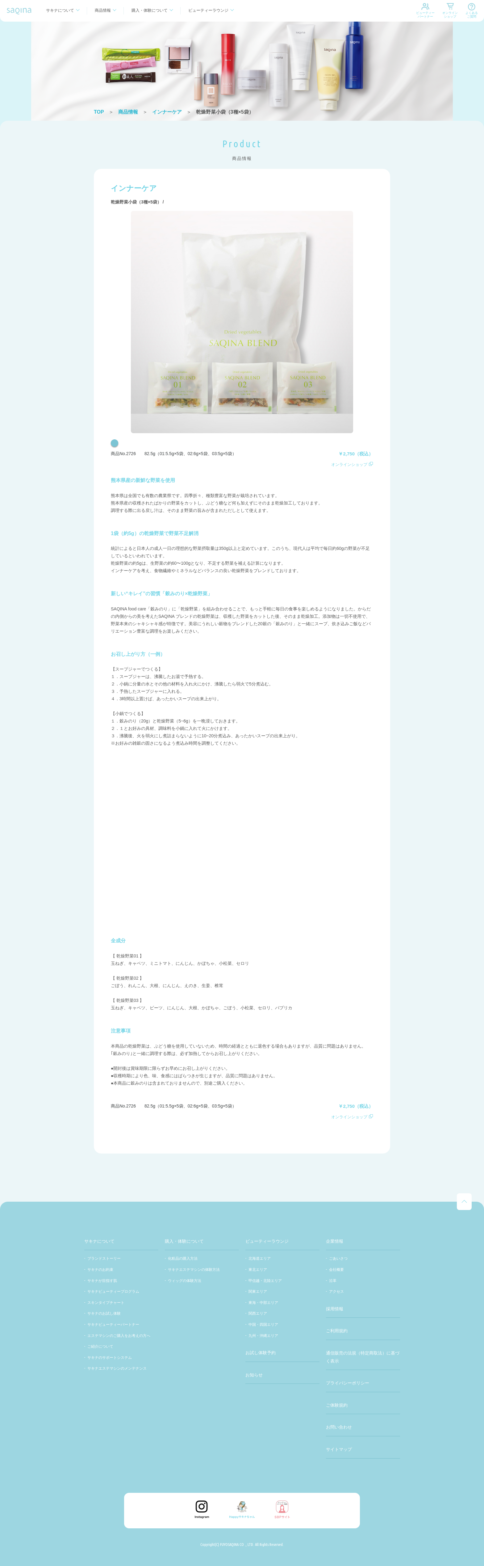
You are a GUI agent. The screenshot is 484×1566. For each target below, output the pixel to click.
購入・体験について (149, 10)
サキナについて (60, 10)
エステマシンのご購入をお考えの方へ (118, 1336)
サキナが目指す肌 (102, 1281)
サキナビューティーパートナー (113, 1324)
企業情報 (334, 1241)
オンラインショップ (450, 14)
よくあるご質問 (471, 14)
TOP (99, 112)
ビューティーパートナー (425, 14)
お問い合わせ (339, 1427)
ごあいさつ (338, 1258)
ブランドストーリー (104, 1258)
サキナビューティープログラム (113, 1291)
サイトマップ (339, 1449)
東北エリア (257, 1269)
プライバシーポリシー (347, 1382)
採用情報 (334, 1308)
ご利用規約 (337, 1330)
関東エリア (257, 1291)
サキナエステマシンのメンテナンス (117, 1368)
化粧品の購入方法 (183, 1258)
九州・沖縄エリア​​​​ (263, 1336)
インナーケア (167, 112)
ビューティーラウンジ (208, 10)
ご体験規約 (337, 1405)
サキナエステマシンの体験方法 (194, 1269)
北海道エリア (259, 1258)
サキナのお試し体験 (104, 1313)
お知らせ (254, 1374)
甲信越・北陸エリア (265, 1281)
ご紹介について (100, 1346)
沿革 (332, 1281)
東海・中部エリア (263, 1302)
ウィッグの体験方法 (184, 1281)
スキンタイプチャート (105, 1302)
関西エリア (257, 1313)
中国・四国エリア (263, 1324)
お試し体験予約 (260, 1352)
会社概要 (336, 1269)
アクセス (336, 1291)
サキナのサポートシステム (109, 1357)
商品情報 (103, 10)
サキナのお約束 (100, 1269)
